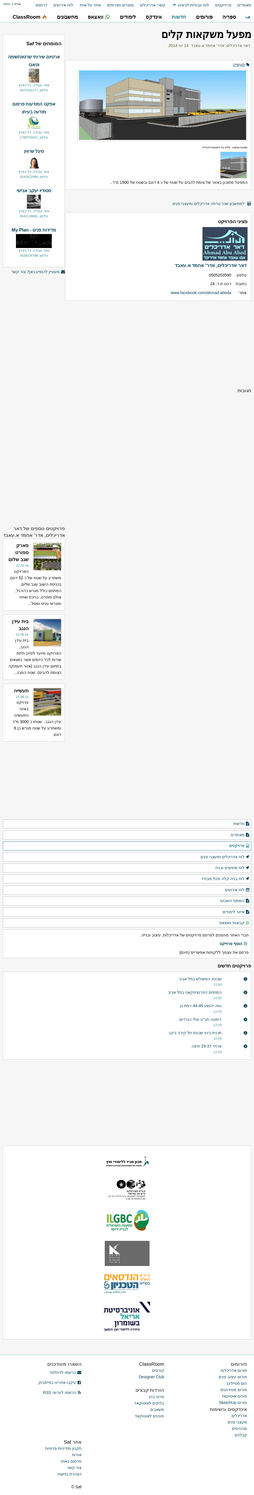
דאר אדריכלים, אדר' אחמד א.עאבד (220, 45)
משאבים (157, 1409)
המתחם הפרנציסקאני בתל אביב (195, 992)
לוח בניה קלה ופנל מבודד (225, 879)
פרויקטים (239, 846)
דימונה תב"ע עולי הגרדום (200, 1019)
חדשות (241, 824)
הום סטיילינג (237, 1383)
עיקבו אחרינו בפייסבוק (59, 1382)
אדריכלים (239, 1415)
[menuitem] (241, 5)
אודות (76, 1455)
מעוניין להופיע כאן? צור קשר (38, 272)
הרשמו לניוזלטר (65, 1372)
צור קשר (74, 1467)
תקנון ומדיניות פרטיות (63, 1448)
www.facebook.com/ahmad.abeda (201, 292)
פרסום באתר (70, 1461)
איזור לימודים (236, 912)
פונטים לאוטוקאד (149, 1416)
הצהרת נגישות (69, 1474)
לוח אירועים (63, 5)
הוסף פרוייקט (234, 944)
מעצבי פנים (237, 1422)
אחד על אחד (90, 5)
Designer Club (151, 1377)
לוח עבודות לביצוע (193, 5)
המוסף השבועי (235, 901)
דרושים (41, 5)
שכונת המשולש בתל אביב (200, 979)
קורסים (158, 1370)
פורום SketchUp (233, 1402)
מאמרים (244, 5)
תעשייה (239, 64)
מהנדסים (239, 1428)
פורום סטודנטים (233, 1389)
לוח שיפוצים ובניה (232, 868)
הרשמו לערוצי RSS (62, 1392)
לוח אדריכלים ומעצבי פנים (225, 857)
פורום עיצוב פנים (233, 1377)
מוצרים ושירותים (120, 5)
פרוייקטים (223, 5)
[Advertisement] (158, 344)
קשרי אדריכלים (152, 5)
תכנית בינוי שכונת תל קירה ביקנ (195, 1033)
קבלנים (241, 1435)
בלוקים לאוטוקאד (149, 1403)
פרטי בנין (156, 1396)
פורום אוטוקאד (234, 1396)
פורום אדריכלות (234, 1370)
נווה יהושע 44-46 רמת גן (201, 1005)
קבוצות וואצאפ (234, 923)
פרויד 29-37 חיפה (207, 1046)
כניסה (6, 4)
